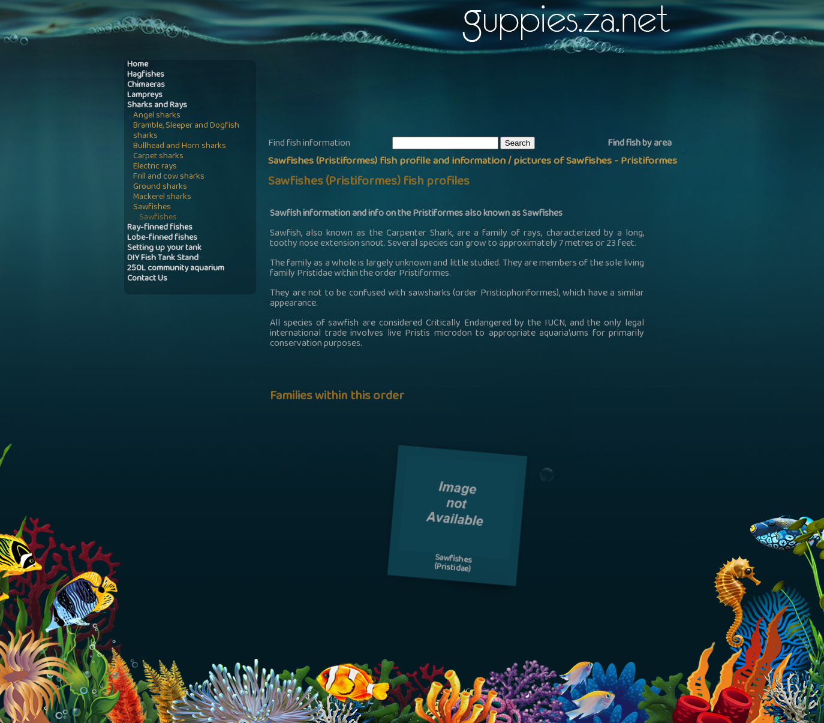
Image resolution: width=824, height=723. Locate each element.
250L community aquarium (175, 269)
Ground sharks (160, 187)
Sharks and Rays (157, 106)
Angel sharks (157, 116)
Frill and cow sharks (169, 177)
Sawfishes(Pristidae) (453, 564)
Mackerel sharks (162, 197)
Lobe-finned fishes (162, 238)
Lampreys (145, 95)
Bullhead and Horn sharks (179, 146)
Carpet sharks (158, 156)
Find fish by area (640, 143)
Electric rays (155, 167)
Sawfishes (152, 207)
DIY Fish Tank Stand (163, 258)
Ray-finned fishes (160, 228)
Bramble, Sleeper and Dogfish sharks (186, 131)
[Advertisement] (486, 96)
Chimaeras (146, 85)
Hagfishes (145, 75)
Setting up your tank (164, 248)
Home (137, 65)
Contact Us (147, 279)
